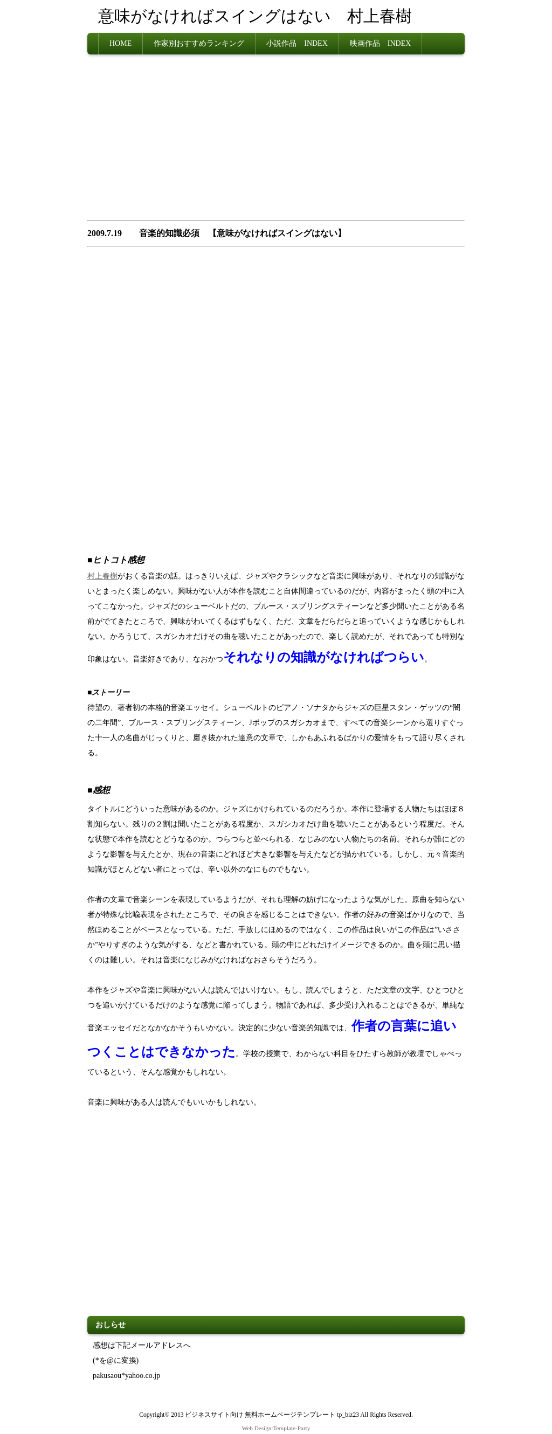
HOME (120, 43)
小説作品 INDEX (297, 43)
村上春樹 (102, 576)
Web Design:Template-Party (276, 1428)
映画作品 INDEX (380, 43)
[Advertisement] (276, 140)
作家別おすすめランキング (199, 43)
